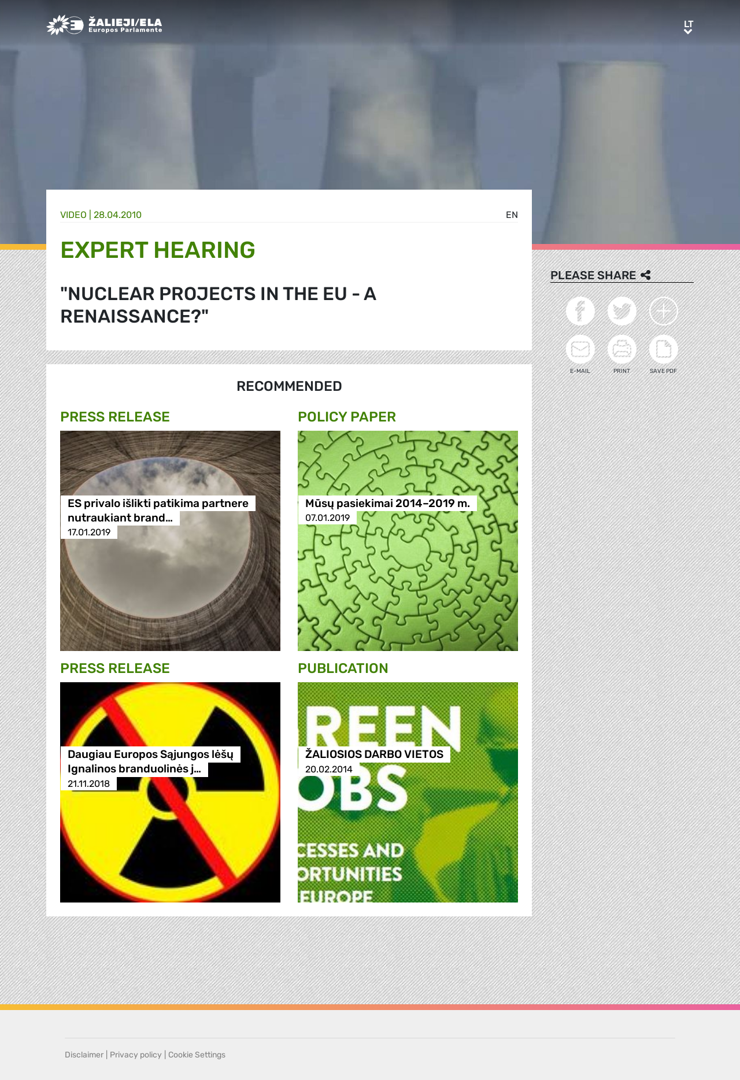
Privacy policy (136, 1055)
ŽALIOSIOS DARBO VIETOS (374, 754)
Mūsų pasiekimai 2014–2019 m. (387, 503)
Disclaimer (84, 1055)
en (512, 214)
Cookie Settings (196, 1055)
